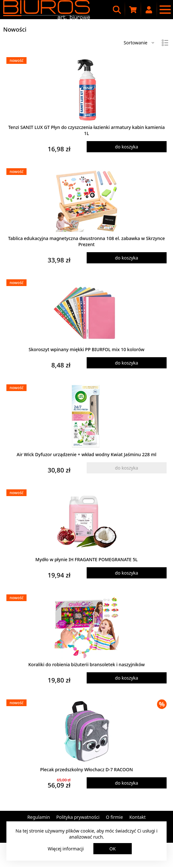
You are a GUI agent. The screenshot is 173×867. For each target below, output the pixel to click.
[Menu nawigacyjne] (165, 10)
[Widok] (165, 43)
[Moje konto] (149, 10)
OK (112, 849)
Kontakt (137, 817)
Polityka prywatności (77, 817)
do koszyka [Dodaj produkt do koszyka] (126, 147)
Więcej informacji (66, 849)
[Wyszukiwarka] (117, 10)
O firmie (114, 817)
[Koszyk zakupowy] (133, 10)
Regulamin (38, 817)
